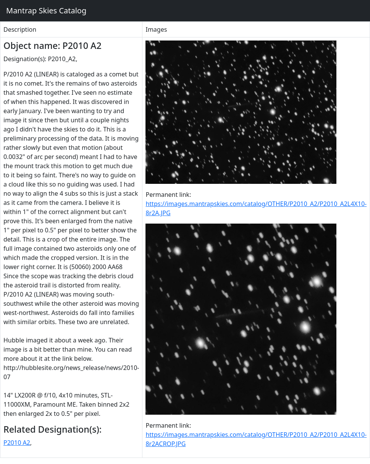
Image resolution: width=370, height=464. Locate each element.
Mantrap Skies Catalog (46, 10)
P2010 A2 (16, 442)
